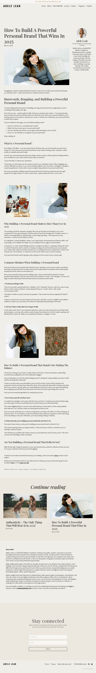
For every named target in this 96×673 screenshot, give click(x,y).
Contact (73, 6)
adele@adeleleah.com (24, 588)
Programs (81, 6)
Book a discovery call (64, 664)
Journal (66, 6)
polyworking (27, 235)
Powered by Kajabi (88, 669)
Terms (47, 664)
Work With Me (58, 6)
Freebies (89, 6)
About (49, 6)
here (12, 463)
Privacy (53, 664)
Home (44, 6)
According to (11, 148)
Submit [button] (48, 654)
